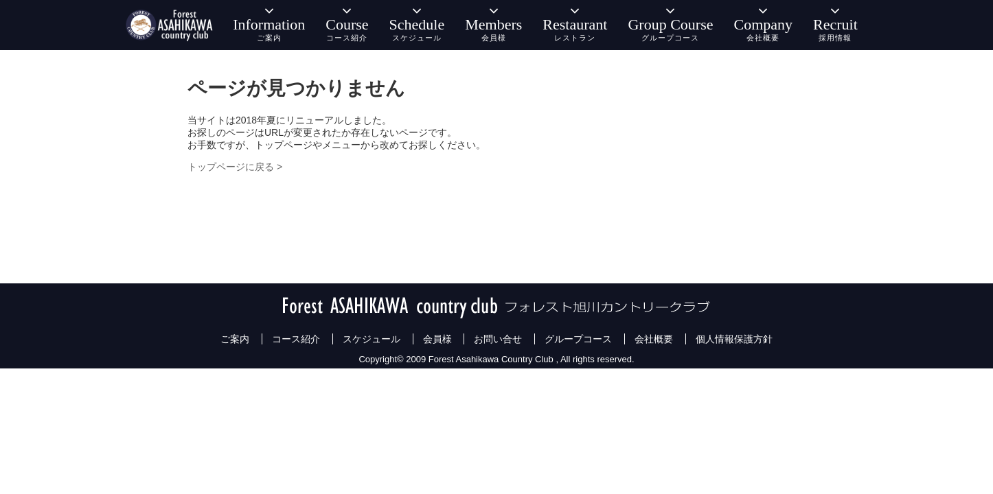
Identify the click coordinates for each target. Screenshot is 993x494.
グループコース (578, 338)
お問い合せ (498, 338)
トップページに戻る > (234, 166)
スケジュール (371, 338)
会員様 (437, 338)
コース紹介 (296, 338)
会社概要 (654, 338)
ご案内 (234, 338)
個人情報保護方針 (734, 338)
